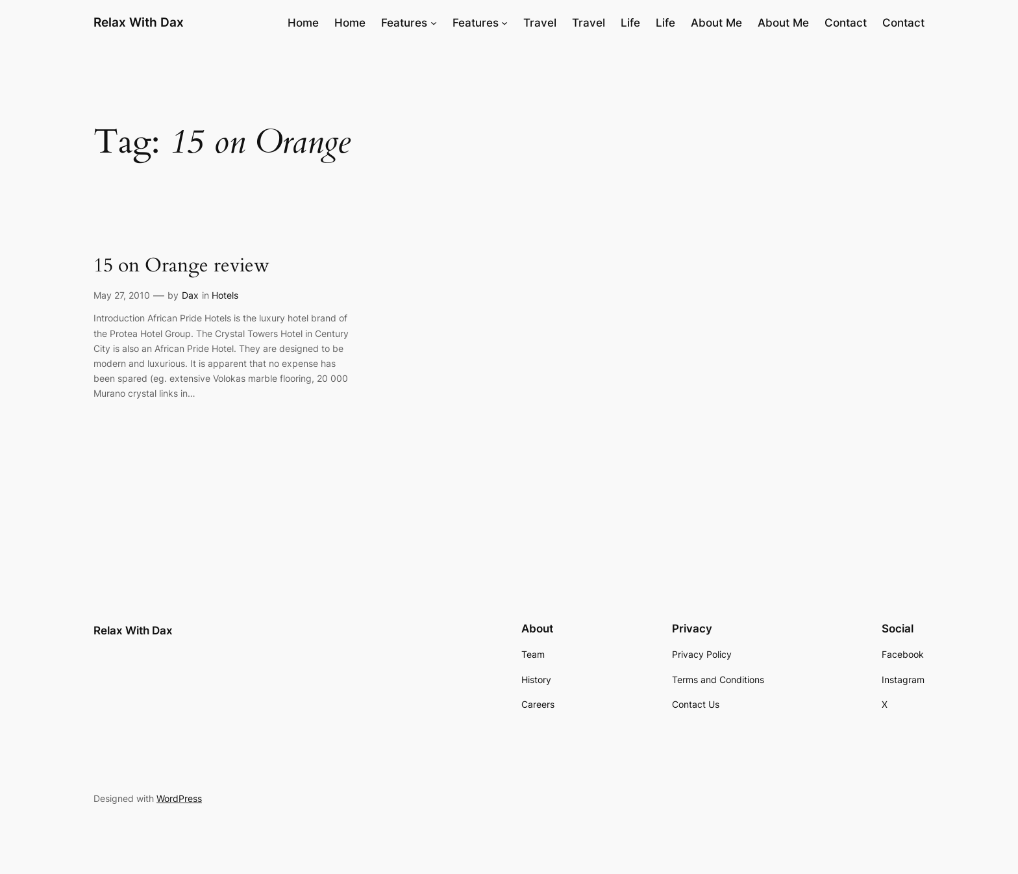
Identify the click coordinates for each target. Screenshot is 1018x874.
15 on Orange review (181, 266)
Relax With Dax (138, 22)
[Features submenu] (433, 22)
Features (404, 22)
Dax (190, 295)
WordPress (179, 798)
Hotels (225, 295)
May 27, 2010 (121, 295)
